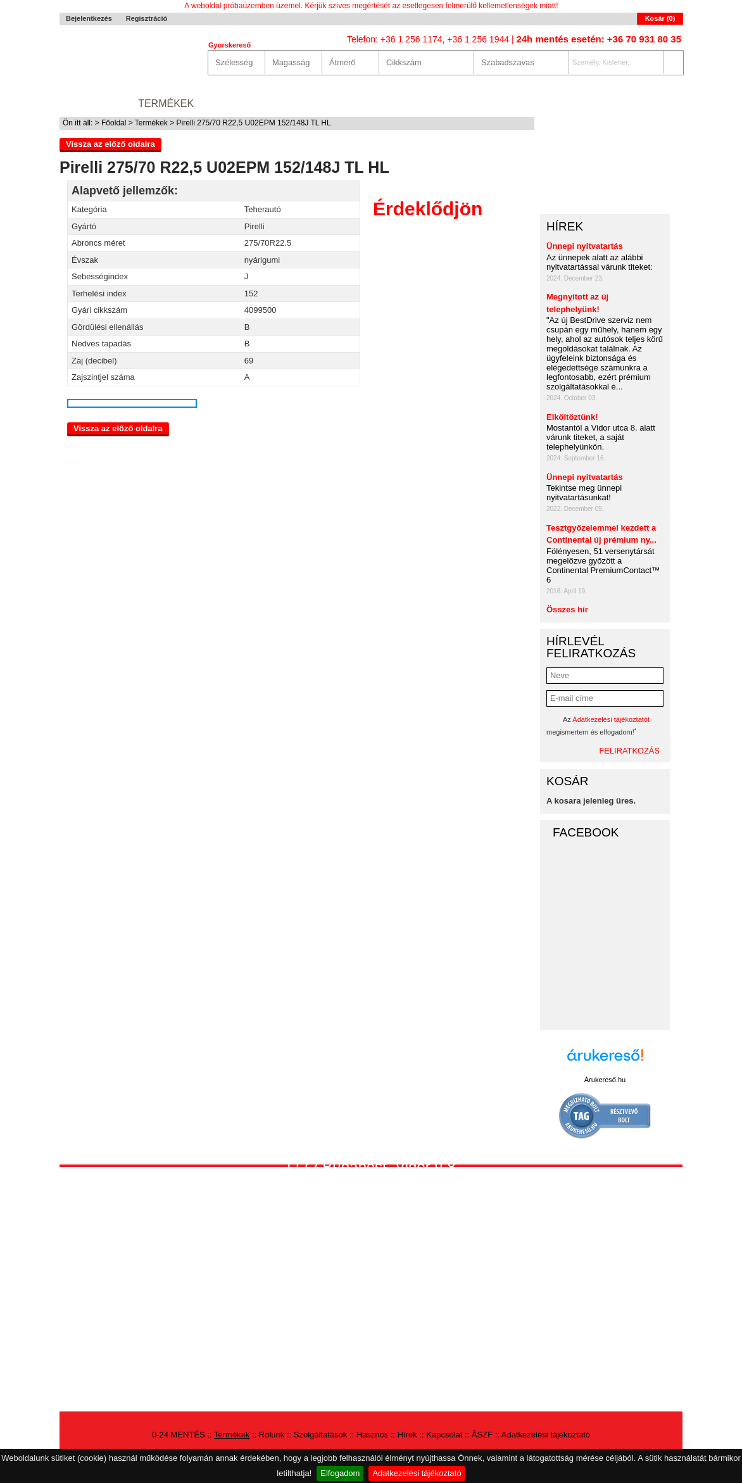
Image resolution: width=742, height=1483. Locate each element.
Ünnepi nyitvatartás (584, 246)
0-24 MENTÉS (92, 103)
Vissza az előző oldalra (110, 144)
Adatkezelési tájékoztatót (611, 719)
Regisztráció (146, 18)
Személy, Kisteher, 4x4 (599, 65)
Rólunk (227, 103)
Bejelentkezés (89, 18)
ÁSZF (482, 1434)
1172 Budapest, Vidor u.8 (369, 1166)
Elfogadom (340, 1473)
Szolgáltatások (307, 103)
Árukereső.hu (605, 1079)
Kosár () (660, 18)
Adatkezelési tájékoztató (416, 1473)
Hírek (442, 103)
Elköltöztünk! (572, 417)
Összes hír (567, 609)
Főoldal (113, 122)
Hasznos (390, 103)
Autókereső (647, 103)
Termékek (166, 103)
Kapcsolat (501, 103)
